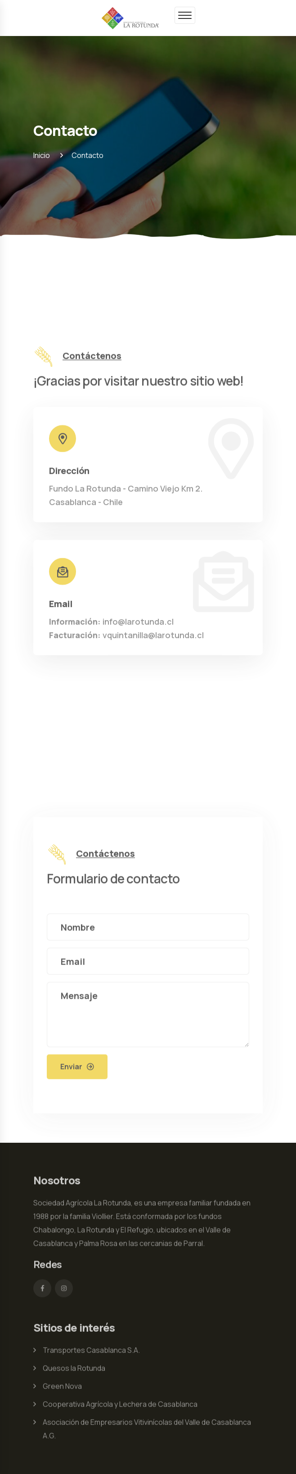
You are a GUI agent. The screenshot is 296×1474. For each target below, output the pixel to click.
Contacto (87, 155)
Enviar (71, 1068)
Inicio (41, 155)
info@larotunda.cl (111, 623)
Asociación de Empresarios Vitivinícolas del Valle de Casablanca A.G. (147, 1430)
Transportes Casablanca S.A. (91, 1352)
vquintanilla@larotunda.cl (126, 636)
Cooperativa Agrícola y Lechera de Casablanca (120, 1406)
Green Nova (62, 1388)
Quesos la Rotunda (74, 1370)
